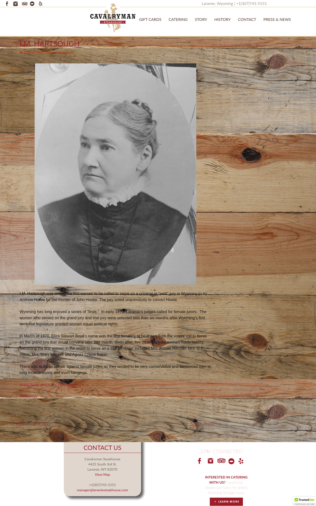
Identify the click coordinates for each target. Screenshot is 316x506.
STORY (201, 19)
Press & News (277, 19)
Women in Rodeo (30, 424)
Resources (28, 396)
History (222, 19)
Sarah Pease (206, 424)
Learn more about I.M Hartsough (48, 384)
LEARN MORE (226, 501)
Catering (178, 19)
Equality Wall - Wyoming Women (48, 52)
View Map (102, 474)
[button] (304, 501)
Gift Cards (150, 19)
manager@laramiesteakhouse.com (102, 490)
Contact (247, 19)
